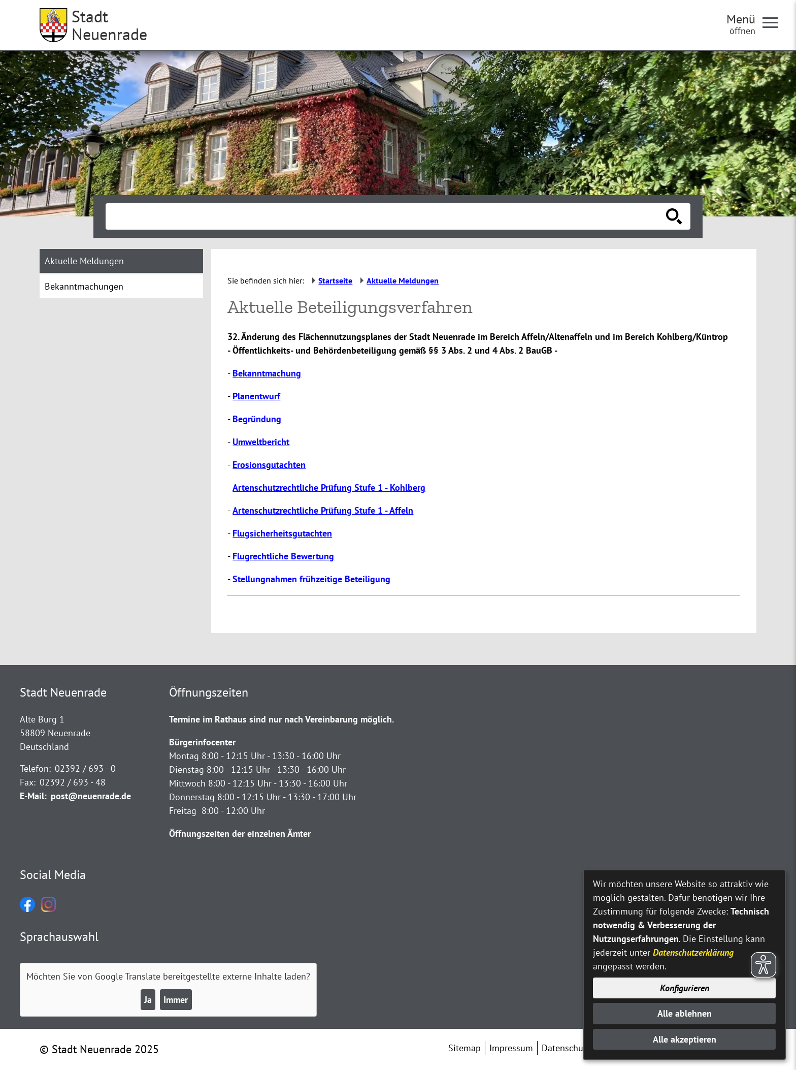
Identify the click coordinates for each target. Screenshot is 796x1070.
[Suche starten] (674, 216)
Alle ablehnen (684, 1013)
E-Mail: (33, 796)
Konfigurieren (684, 988)
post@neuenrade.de (91, 796)
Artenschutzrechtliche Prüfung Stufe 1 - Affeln (323, 510)
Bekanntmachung (267, 373)
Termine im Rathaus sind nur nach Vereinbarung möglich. (281, 719)
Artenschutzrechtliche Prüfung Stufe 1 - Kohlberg (329, 487)
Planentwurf (256, 396)
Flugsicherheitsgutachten (282, 533)
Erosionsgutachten (269, 464)
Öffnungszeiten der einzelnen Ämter (240, 833)
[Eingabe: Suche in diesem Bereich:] (387, 216)
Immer (175, 999)
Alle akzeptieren (684, 1039)
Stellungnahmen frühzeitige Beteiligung (311, 579)
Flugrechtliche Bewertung (283, 556)
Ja (148, 999)
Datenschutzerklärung (693, 952)
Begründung (257, 419)
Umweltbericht (261, 442)
